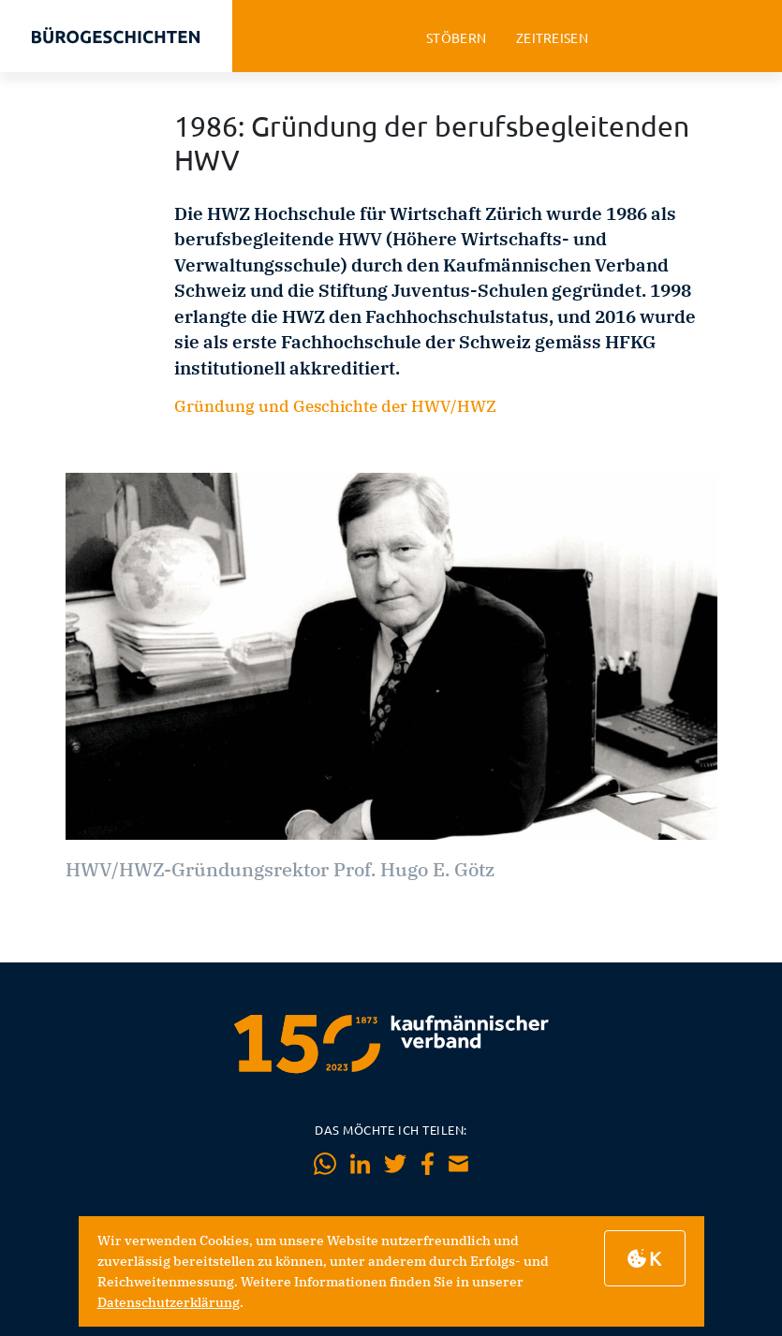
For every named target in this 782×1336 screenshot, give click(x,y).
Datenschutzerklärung (168, 1302)
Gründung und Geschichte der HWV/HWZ (335, 406)
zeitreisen (552, 38)
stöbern (456, 38)
